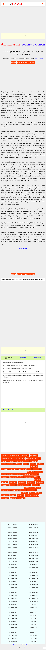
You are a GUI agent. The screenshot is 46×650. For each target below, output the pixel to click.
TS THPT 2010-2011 (12, 524)
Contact (18, 644)
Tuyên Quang (32, 490)
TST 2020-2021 (33, 632)
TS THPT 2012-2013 (12, 530)
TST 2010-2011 (33, 604)
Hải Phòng (13, 469)
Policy (26, 644)
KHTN (28, 469)
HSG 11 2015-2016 (33, 578)
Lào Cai (18, 474)
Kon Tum (38, 471)
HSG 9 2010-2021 (33, 524)
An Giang (4, 455)
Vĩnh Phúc (4, 495)
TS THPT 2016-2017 (12, 541)
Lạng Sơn (34, 474)
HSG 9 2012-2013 (33, 530)
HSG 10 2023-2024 (12, 601)
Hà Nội (24, 464)
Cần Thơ (34, 461)
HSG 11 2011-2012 (33, 567)
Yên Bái (12, 495)
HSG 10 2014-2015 (12, 575)
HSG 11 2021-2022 (33, 595)
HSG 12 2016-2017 (12, 621)
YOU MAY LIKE (8, 409)
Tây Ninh (23, 492)
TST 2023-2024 (33, 641)
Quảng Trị (4, 485)
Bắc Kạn (37, 458)
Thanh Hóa (34, 485)
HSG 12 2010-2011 (12, 604)
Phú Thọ (36, 479)
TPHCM (26, 485)
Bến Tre (11, 461)
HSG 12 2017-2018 (12, 624)
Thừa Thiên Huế (5, 490)
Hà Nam (18, 463)
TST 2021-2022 (33, 635)
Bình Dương (24, 455)
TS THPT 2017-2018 (12, 544)
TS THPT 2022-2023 (12, 558)
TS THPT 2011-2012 (12, 527)
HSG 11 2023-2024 (33, 601)
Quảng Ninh (39, 482)
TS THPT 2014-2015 (12, 535)
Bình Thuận (4, 458)
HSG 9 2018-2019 (33, 547)
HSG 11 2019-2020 (33, 590)
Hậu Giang (21, 469)
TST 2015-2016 (33, 618)
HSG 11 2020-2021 (33, 592)
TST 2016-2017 (33, 621)
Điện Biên (19, 495)
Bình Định (13, 458)
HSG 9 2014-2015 (33, 535)
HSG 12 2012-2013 (12, 610)
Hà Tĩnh (32, 463)
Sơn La (19, 485)
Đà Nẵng (27, 495)
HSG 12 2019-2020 (12, 630)
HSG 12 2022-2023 (12, 638)
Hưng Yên (32, 466)
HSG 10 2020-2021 (12, 592)
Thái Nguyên (35, 487)
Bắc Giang (28, 458)
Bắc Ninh (4, 461)
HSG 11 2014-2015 (33, 575)
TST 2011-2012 (33, 607)
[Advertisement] (23, 18)
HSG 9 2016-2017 (33, 541)
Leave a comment (39, 58)
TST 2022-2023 (33, 638)
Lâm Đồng (26, 474)
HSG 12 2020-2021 (12, 632)
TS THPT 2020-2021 (12, 552)
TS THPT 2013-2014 (12, 532)
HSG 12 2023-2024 (12, 641)
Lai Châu (4, 474)
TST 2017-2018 (33, 624)
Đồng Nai (12, 498)
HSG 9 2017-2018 (33, 544)
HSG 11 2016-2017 (33, 581)
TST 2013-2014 (33, 612)
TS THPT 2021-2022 (12, 555)
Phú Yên (4, 482)
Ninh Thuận (28, 477)
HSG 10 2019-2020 (12, 590)
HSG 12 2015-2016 (12, 618)
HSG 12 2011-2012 (12, 607)
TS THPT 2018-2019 (12, 547)
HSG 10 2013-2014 (12, 572)
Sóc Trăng (12, 485)
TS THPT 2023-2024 (12, 561)
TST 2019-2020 (33, 630)
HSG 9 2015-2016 (33, 538)
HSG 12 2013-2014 (12, 612)
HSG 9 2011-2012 (33, 527)
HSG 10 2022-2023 (12, 598)
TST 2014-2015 (33, 615)
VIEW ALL (40, 409)
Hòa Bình (39, 463)
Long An (11, 474)
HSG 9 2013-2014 (33, 532)
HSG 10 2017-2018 (12, 584)
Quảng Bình (12, 482)
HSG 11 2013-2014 (33, 572)
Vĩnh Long (37, 492)
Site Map (31, 644)
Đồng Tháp (20, 498)
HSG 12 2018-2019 (12, 627)
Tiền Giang (15, 490)
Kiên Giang (30, 471)
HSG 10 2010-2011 (12, 564)
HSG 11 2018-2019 (33, 587)
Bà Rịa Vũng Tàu (13, 455)
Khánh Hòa (36, 469)
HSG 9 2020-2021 (33, 552)
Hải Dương (4, 469)
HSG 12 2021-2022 (12, 635)
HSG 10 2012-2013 (12, 570)
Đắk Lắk (35, 495)
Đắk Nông (4, 498)
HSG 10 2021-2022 (12, 595)
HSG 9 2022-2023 (33, 558)
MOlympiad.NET (26, 647)
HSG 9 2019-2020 (33, 550)
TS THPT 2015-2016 (12, 538)
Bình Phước (33, 455)
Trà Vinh (23, 490)
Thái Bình (27, 487)
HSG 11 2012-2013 (33, 570)
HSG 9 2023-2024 (33, 561)
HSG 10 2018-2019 (12, 587)
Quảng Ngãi (30, 482)
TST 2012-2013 (33, 610)
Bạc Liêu (21, 458)
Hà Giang (11, 463)
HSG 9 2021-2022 (33, 555)
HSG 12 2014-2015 (12, 615)
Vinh (30, 492)
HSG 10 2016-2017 (12, 581)
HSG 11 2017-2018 (33, 584)
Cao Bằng (19, 461)
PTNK (35, 476)
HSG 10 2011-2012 (12, 567)
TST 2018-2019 (33, 627)
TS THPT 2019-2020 (12, 550)
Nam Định (4, 477)
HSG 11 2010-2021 (33, 564)
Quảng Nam (21, 482)
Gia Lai (3, 463)
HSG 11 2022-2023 (33, 598)
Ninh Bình (19, 476)
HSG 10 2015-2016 (12, 578)
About (14, 644)
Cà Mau (26, 461)
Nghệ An (12, 477)
